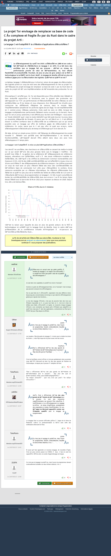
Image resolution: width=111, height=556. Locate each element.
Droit (77, 2)
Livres (60, 13)
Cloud (33, 5)
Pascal (85, 8)
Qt (52, 10)
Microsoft (49, 5)
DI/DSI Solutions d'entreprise (20, 5)
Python (96, 8)
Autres (62, 10)
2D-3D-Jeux (33, 8)
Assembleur (43, 8)
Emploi (60, 2)
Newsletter (50, 2)
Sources (66, 13)
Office (92, 5)
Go (65, 8)
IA (38, 5)
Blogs (33, 2)
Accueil (23, 13)
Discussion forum (93, 60)
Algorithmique (23, 8)
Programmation (77, 5)
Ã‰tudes (69, 2)
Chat (41, 2)
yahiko (14, 412)
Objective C (77, 8)
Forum (38, 13)
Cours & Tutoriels (51, 13)
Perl (90, 8)
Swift (106, 8)
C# (58, 8)
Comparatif (30, 13)
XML (56, 10)
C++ (53, 8)
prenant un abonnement (37, 247)
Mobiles (98, 5)
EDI (69, 5)
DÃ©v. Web (62, 5)
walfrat (14, 285)
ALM (42, 5)
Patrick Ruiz (27, 55)
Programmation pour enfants (79, 13)
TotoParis (14, 392)
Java (55, 5)
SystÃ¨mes (106, 5)
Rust (101, 8)
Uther (14, 340)
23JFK (14, 483)
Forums (10, 2)
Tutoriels (20, 2)
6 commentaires (40, 55)
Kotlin (70, 8)
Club (84, 2)
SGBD (86, 5)
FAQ (27, 2)
